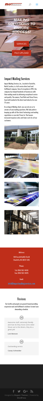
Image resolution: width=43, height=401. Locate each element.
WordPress (21, 398)
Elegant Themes (21, 395)
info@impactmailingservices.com (21, 283)
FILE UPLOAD (21, 52)
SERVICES (21, 43)
